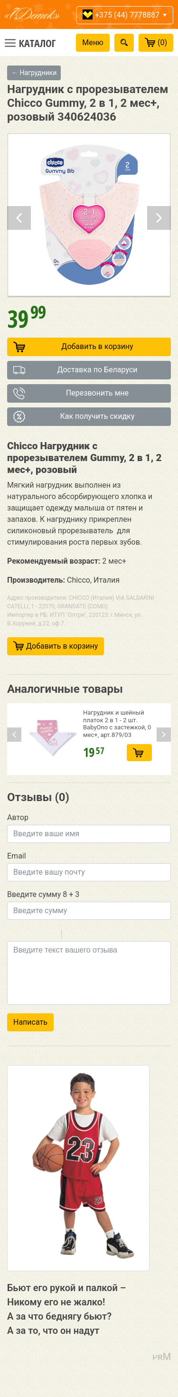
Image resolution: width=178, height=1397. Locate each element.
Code (85, 935)
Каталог (37, 43)
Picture (109, 935)
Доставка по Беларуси (75, 370)
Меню (92, 42)
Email (16, 855)
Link (97, 935)
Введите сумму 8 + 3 (43, 894)
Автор (17, 817)
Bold (13, 935)
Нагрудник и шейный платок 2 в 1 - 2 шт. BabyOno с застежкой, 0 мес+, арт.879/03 (117, 723)
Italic (25, 935)
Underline (38, 935)
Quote (72, 935)
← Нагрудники (33, 72)
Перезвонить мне (71, 393)
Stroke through (50, 935)
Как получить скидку (74, 417)
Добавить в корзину (73, 347)
